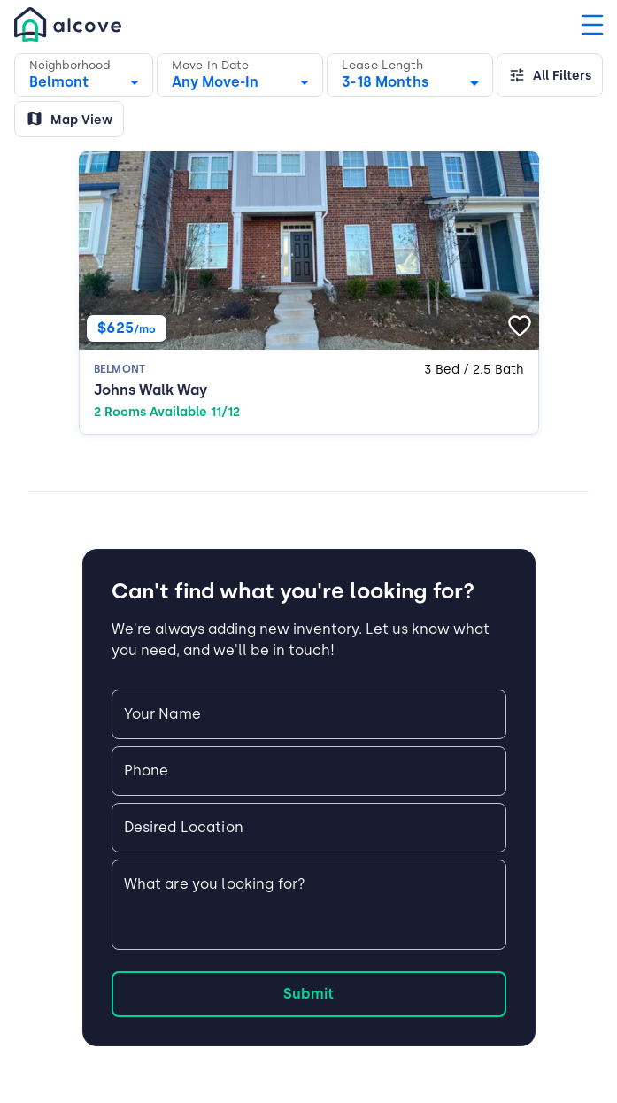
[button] (83, 75)
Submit (308, 993)
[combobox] (410, 78)
